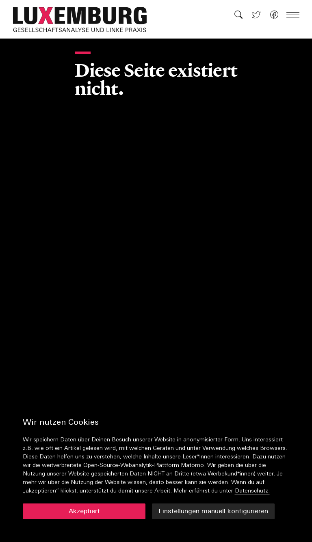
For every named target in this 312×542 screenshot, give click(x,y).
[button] (84, 19)
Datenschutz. (252, 491)
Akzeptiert (84, 511)
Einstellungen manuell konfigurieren (213, 511)
